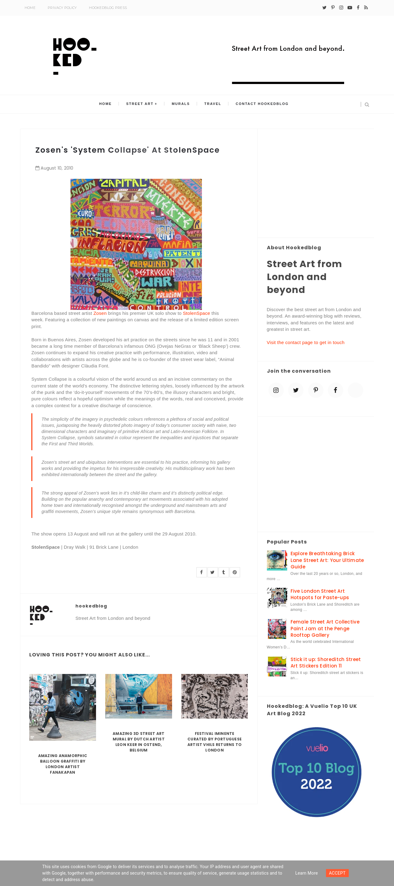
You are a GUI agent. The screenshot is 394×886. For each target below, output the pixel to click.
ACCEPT (337, 873)
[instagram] (341, 7)
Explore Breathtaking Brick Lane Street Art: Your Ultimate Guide (327, 560)
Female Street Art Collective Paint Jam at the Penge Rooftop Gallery (325, 628)
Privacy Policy (62, 8)
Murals (181, 104)
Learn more (306, 873)
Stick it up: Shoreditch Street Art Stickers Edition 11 (326, 662)
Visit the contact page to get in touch (306, 342)
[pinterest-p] (333, 7)
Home (30, 8)
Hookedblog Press (108, 8)
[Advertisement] (316, 183)
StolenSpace (196, 313)
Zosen (100, 313)
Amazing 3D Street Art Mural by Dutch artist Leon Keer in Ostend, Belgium (139, 742)
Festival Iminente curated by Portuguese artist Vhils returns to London (214, 742)
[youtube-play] (350, 7)
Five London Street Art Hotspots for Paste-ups (320, 594)
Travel (210, 104)
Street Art (142, 104)
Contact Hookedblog (258, 104)
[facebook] (358, 7)
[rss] (366, 7)
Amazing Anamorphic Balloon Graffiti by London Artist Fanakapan (62, 764)
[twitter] (324, 7)
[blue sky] (355, 390)
